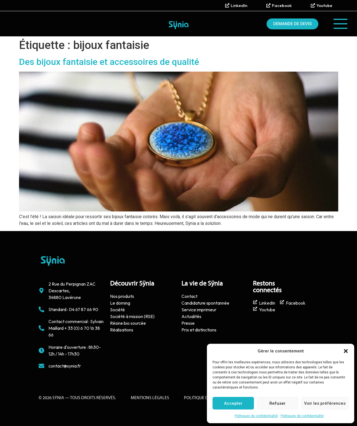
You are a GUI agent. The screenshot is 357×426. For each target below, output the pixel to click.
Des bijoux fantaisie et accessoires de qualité (109, 62)
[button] (346, 351)
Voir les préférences (325, 403)
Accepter (233, 403)
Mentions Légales (150, 398)
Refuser (277, 403)
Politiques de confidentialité (256, 416)
